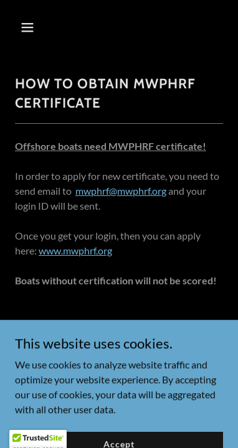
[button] (38, 27)
